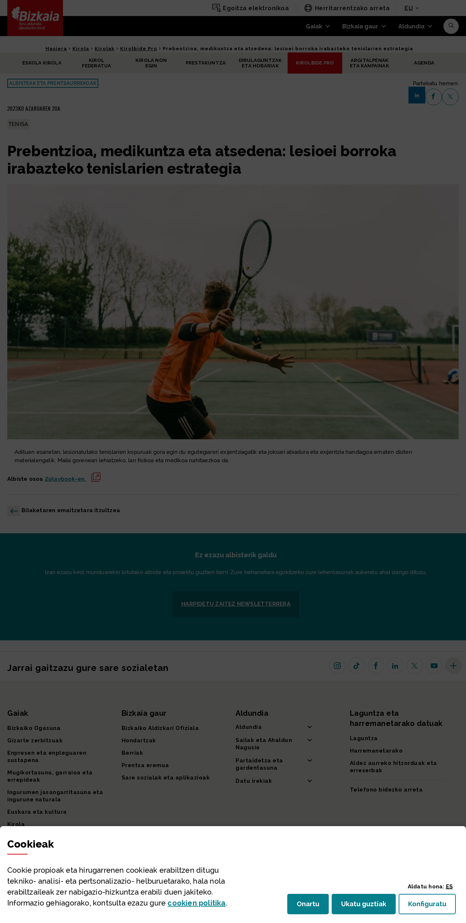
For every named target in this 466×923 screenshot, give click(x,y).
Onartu (313, 906)
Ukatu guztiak (366, 906)
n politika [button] (196, 903)
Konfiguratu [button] (432, 906)
